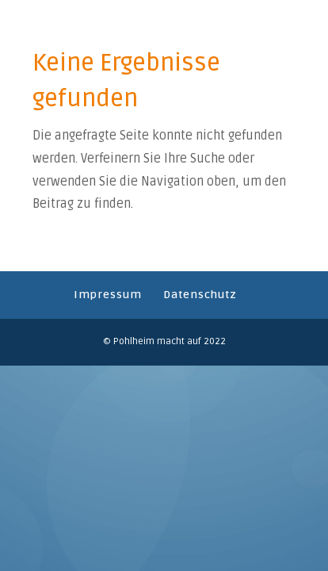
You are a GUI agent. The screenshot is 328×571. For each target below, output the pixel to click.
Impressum (108, 294)
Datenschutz (200, 294)
